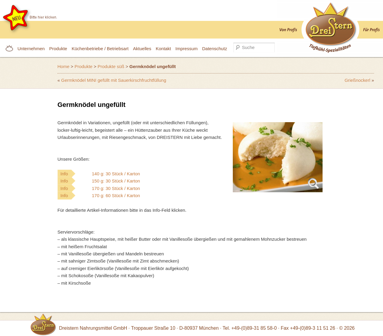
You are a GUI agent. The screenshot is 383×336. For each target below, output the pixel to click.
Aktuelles (142, 48)
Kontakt (163, 48)
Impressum (186, 48)
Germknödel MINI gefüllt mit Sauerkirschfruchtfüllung (113, 80)
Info (112, 173)
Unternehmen (31, 48)
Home (63, 66)
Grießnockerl (357, 80)
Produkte (58, 48)
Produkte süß (111, 66)
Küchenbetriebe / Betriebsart (100, 48)
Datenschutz (214, 48)
